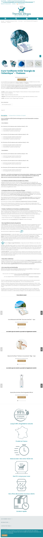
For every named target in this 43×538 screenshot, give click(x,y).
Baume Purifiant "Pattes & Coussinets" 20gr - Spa (22, 356)
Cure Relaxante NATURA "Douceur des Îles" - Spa (21, 319)
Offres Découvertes (27, 177)
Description (4, 115)
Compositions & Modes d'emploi (17, 115)
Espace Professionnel (6, 3)
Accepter (4, 535)
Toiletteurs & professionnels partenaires (16, 0)
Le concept (3, 0)
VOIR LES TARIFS (21, 79)
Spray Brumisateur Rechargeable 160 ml (21, 392)
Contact (13, 3)
